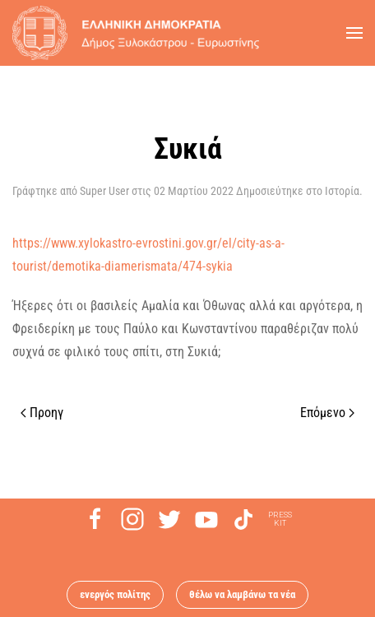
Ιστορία (342, 190)
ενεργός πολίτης (115, 594)
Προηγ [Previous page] (42, 412)
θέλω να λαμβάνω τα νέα (242, 594)
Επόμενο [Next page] (327, 412)
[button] (354, 33)
